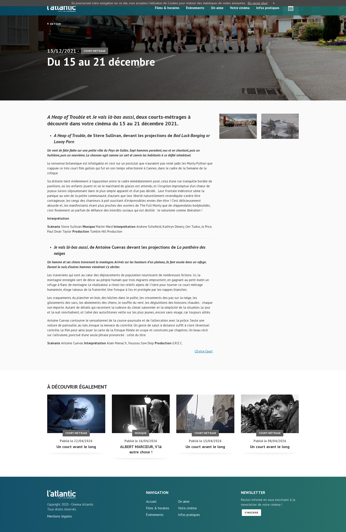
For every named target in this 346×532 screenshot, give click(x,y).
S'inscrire (251, 512)
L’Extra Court (204, 351)
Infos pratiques (267, 8)
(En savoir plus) (258, 3)
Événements (195, 8)
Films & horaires (167, 8)
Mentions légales (59, 516)
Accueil (151, 501)
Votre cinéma (240, 8)
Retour (54, 24)
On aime (217, 8)
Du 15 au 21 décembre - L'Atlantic (61, 494)
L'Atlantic (61, 7)
